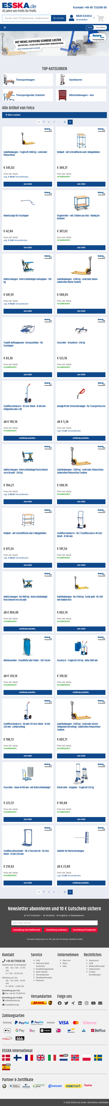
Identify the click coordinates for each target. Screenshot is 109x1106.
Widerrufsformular (97, 966)
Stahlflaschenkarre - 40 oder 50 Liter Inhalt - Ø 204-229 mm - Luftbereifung (27, 725)
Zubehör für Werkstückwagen (70, 851)
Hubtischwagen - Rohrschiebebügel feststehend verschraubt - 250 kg (26, 471)
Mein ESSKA (41, 972)
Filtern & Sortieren (12, 115)
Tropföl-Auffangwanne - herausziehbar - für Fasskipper (23, 344)
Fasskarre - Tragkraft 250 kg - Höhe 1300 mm (77, 661)
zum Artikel (28, 184)
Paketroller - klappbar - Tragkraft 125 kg (75, 788)
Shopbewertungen (44, 977)
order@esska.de (11, 1000)
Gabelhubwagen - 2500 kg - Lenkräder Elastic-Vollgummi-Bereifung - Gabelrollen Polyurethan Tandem (78, 727)
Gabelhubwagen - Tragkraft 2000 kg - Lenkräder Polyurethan (25, 153)
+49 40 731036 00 (13, 961)
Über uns (66, 960)
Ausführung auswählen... (27, 438)
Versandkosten (42, 975)
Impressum (94, 960)
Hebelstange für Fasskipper (16, 216)
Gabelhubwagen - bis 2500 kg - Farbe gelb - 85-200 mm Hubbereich (80, 598)
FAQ (38, 960)
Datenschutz (94, 969)
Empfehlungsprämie (45, 969)
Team (64, 963)
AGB (91, 963)
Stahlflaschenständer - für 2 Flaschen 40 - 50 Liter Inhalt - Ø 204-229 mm (26, 852)
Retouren (40, 980)
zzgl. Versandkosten (16, 177)
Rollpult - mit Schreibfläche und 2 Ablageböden (78, 152)
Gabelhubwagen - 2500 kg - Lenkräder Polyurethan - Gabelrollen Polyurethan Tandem (80, 471)
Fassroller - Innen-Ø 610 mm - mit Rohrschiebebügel (27, 788)
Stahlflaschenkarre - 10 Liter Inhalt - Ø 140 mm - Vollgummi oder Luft (25, 407)
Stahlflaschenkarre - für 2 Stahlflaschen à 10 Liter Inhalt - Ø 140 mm (79, 534)
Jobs (64, 966)
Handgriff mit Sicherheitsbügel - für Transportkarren (81, 406)
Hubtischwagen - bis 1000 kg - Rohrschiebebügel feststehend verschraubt (25, 598)
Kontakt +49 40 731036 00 (90, 7)
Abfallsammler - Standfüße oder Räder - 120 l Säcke (27, 661)
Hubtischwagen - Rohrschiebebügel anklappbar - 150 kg (27, 280)
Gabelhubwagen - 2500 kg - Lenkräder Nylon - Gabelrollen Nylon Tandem (77, 280)
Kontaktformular (10, 1005)
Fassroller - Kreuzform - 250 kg (71, 343)
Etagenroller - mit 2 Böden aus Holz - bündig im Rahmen (78, 217)
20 (65, 121)
